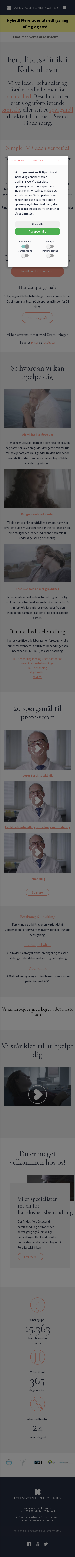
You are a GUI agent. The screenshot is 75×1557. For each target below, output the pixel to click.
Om (58, 160)
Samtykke (17, 160)
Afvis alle (38, 224)
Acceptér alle (37, 231)
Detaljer (37, 160)
